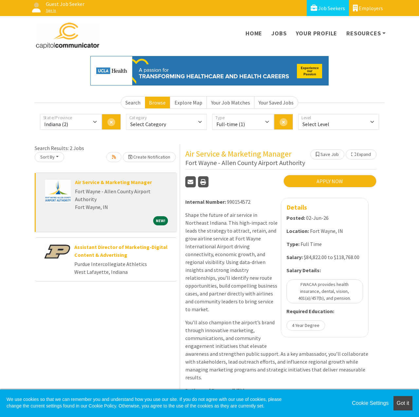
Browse (157, 102)
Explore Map (188, 102)
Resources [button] (363, 33)
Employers (368, 8)
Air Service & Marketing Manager (113, 182)
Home (254, 33)
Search (132, 102)
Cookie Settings (370, 403)
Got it (403, 403)
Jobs (278, 33)
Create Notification (149, 157)
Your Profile (316, 33)
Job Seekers (328, 8)
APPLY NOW (330, 181)
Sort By (47, 157)
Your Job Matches (230, 102)
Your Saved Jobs (276, 102)
